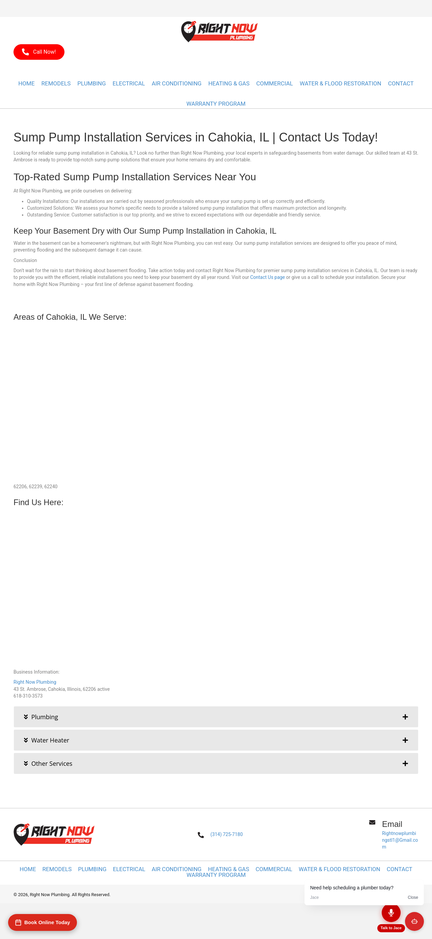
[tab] (216, 716)
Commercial (273, 869)
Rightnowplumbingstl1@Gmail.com (400, 840)
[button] (39, 52)
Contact (399, 869)
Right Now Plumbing (35, 682)
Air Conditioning (176, 869)
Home (28, 869)
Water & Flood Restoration (339, 869)
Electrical (129, 869)
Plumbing (92, 869)
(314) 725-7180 (227, 834)
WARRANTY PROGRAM (216, 875)
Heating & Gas (228, 869)
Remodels (57, 869)
